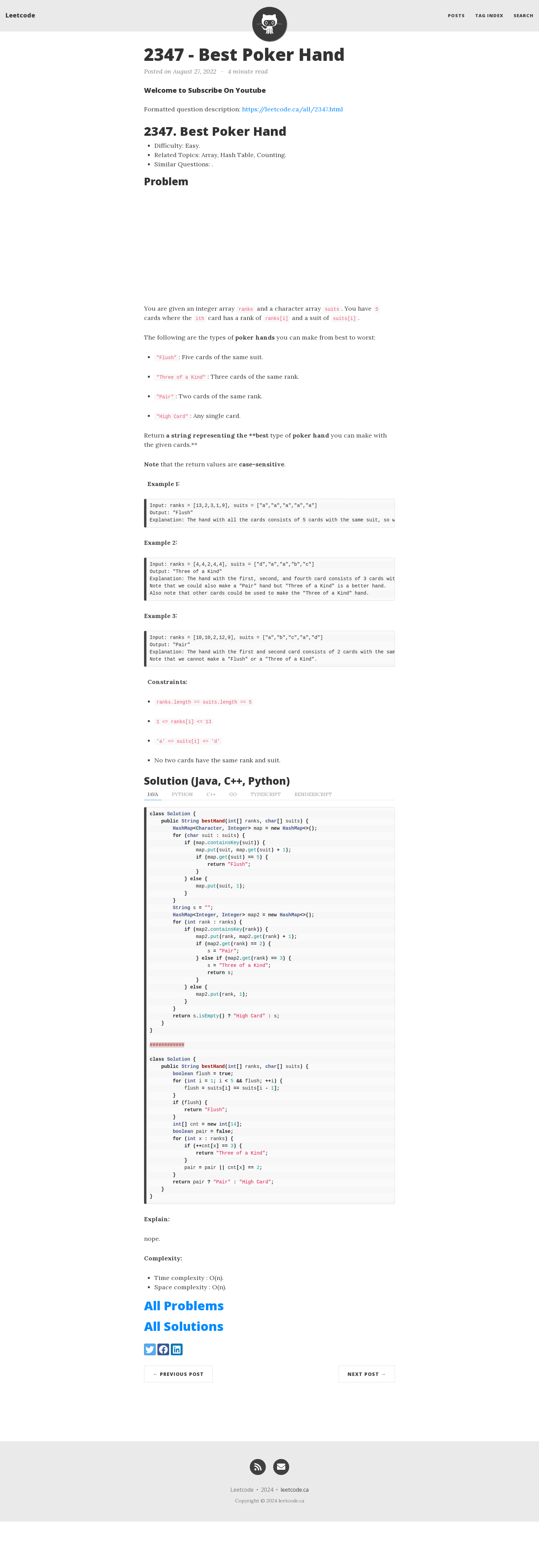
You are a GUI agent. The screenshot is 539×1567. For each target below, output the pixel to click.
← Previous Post (178, 1419)
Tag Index (489, 15)
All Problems (184, 1351)
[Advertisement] (269, 245)
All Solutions (183, 1371)
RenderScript (313, 802)
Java (152, 802)
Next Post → (367, 1419)
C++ (211, 802)
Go (233, 802)
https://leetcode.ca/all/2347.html (292, 109)
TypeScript (266, 802)
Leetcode (20, 15)
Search (524, 15)
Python (182, 802)
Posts (456, 15)
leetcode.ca (294, 1535)
